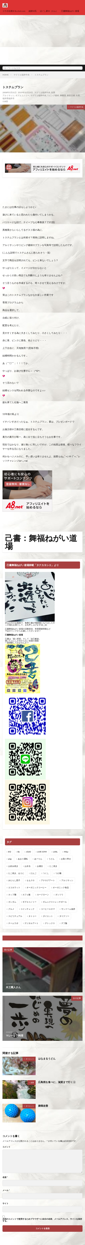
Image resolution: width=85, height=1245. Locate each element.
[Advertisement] (42, 40)
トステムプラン (41, 74)
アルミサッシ (8, 95)
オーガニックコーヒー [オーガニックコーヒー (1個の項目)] (36, 887)
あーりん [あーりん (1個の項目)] (38, 859)
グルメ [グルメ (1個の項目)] (11, 909)
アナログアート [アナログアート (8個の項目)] (48, 880)
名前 (5, 1177)
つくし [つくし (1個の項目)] (46, 873)
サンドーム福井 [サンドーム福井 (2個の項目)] (68, 909)
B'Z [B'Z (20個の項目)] (9, 851)
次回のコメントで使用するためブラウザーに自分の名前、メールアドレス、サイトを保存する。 (42, 1220)
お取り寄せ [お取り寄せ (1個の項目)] (66, 859)
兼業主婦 (71, 95)
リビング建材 (53, 95)
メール (6, 1190)
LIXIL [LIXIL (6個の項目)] (55, 851)
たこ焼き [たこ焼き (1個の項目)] (53, 866)
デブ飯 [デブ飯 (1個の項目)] (64, 923)
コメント (6, 1147)
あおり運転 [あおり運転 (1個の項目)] (23, 859)
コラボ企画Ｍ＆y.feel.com (13, 11)
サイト (5, 1203)
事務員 (63, 95)
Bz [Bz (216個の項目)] (19, 851)
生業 (78, 95)
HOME (5, 74)
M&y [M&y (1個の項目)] (66, 851)
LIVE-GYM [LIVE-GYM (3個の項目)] (42, 851)
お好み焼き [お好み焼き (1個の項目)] (13, 866)
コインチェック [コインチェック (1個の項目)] (27, 909)
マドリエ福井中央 (21, 74)
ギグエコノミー (22, 95)
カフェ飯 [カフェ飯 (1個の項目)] (26, 894)
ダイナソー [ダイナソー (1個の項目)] (64, 916)
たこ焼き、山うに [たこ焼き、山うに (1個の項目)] (16, 873)
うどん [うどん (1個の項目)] (52, 859)
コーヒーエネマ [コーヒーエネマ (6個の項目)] (48, 909)
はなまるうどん (47, 1058)
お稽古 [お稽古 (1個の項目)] (40, 866)
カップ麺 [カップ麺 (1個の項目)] (12, 894)
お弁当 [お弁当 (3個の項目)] (27, 866)
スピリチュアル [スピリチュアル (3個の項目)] (15, 916)
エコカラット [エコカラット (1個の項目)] (14, 887)
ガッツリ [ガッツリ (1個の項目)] (59, 894)
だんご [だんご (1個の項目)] (33, 873)
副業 (53, 92)
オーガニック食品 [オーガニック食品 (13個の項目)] (61, 887)
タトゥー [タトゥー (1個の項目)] (32, 916)
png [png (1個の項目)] (10, 859)
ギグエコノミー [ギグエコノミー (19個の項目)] (29, 902)
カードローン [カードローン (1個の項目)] (43, 894)
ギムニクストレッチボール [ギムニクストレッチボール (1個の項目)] (55, 902)
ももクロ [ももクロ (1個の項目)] (30, 880)
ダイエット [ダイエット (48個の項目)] (48, 916)
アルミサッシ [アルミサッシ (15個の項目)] (67, 880)
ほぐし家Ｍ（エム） (49, 11)
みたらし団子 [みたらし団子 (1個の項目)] (14, 880)
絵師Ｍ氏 (33, 11)
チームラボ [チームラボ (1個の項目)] (13, 923)
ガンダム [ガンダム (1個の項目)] (12, 902)
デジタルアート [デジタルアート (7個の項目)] (31, 923)
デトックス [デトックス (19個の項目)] (50, 923)
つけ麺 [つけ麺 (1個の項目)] (58, 873)
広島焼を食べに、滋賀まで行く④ (57, 1082)
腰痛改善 (43, 1105)
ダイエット (30, 1059)
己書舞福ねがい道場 (70, 11)
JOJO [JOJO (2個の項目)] (28, 851)
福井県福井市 (8, 98)
